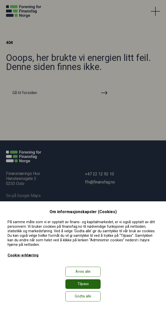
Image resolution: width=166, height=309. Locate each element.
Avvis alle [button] (83, 271)
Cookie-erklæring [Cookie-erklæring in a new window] (23, 255)
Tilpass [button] (83, 284)
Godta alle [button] (83, 296)
